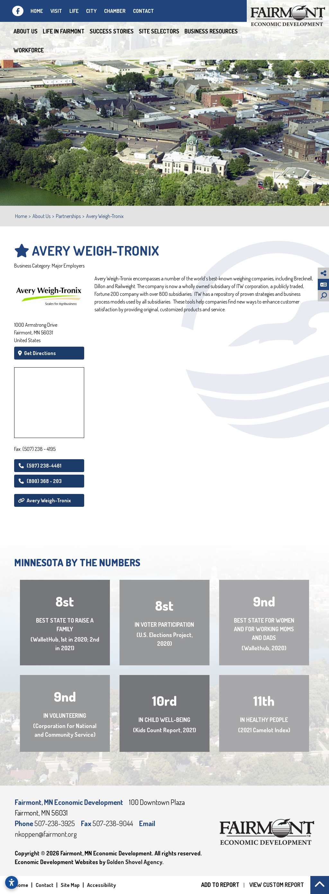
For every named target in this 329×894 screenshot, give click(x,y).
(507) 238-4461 (39, 465)
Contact (143, 11)
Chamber (115, 11)
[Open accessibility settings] (11, 882)
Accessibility (101, 885)
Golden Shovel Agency (134, 861)
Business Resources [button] (211, 31)
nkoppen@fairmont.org (46, 833)
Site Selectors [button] (159, 31)
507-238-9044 (113, 823)
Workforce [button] (28, 50)
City (91, 11)
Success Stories (112, 31)
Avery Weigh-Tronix (44, 500)
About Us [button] (25, 31)
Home (37, 11)
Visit (56, 11)
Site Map (70, 885)
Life (74, 11)
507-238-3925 (55, 823)
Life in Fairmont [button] (63, 31)
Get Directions (37, 353)
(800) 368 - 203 (40, 481)
